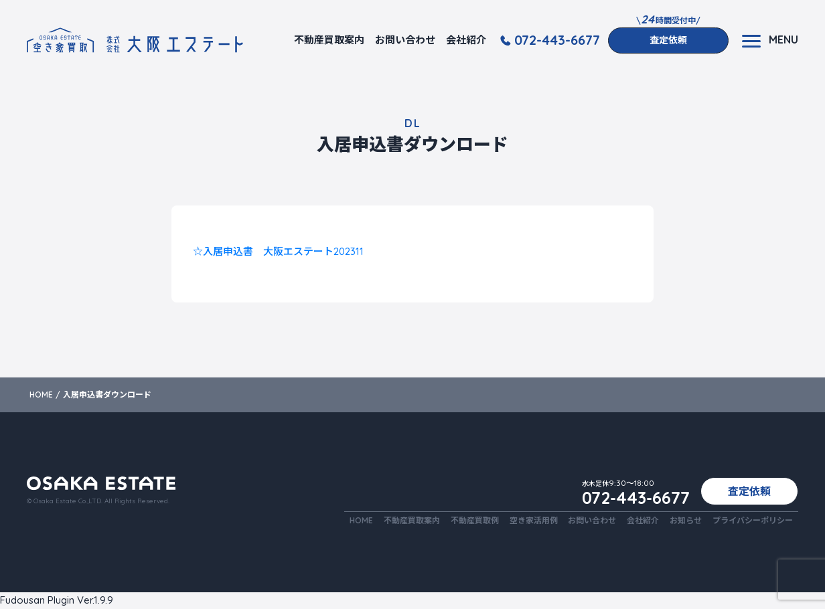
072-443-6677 (557, 40)
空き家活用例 (533, 520)
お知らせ (686, 520)
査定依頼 (668, 40)
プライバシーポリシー (752, 520)
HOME (360, 520)
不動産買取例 (474, 520)
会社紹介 (466, 39)
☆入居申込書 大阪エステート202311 (278, 251)
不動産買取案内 (329, 39)
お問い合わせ (405, 39)
